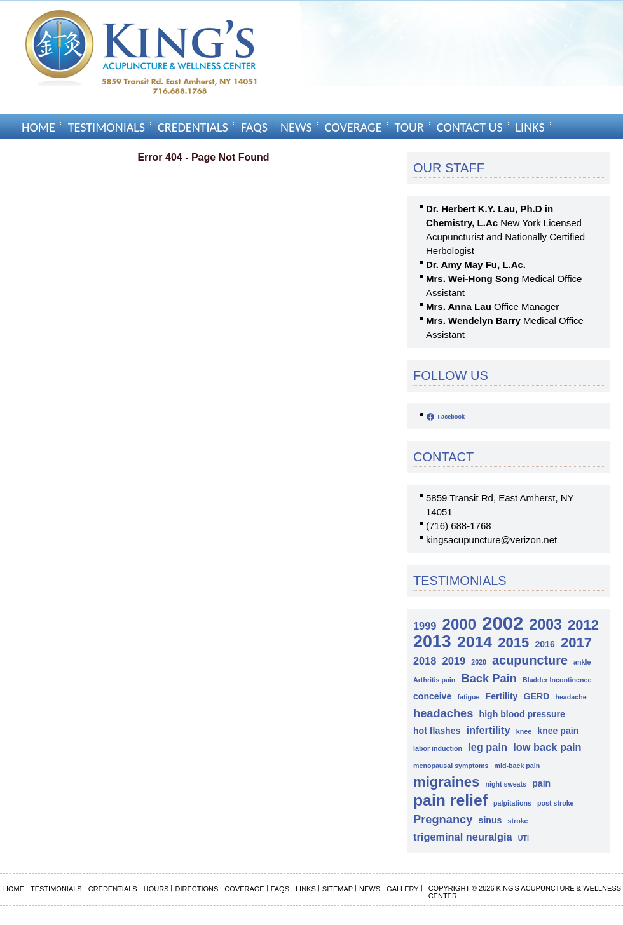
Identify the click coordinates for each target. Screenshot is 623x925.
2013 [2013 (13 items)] (432, 642)
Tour (409, 127)
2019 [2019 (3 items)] (453, 660)
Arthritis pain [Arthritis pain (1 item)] (434, 680)
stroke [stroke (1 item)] (518, 821)
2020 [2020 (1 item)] (478, 662)
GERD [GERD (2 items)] (537, 696)
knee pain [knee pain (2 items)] (557, 731)
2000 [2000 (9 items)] (459, 624)
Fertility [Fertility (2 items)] (502, 696)
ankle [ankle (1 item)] (582, 662)
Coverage (353, 127)
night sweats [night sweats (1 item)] (505, 784)
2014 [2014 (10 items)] (474, 642)
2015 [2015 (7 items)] (513, 643)
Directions (196, 889)
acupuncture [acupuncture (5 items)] (530, 660)
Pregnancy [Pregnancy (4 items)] (442, 819)
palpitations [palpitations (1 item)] (512, 803)
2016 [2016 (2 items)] (544, 644)
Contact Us (470, 127)
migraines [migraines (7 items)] (446, 782)
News (296, 127)
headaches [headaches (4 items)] (443, 713)
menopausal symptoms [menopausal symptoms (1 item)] (450, 765)
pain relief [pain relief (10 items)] (450, 800)
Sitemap (337, 889)
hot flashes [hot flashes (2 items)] (436, 731)
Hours (156, 889)
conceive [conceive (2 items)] (432, 696)
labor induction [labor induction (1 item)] (437, 748)
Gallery (403, 889)
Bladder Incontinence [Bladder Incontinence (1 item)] (557, 680)
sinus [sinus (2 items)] (490, 820)
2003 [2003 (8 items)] (546, 625)
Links (530, 127)
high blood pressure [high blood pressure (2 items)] (522, 714)
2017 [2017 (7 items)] (576, 643)
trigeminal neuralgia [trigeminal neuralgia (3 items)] (462, 836)
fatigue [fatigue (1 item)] (468, 697)
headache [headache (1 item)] (570, 697)
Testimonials (106, 127)
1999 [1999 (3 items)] (424, 625)
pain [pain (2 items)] (541, 783)
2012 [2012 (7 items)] (583, 625)
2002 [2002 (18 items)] (502, 623)
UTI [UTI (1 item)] (523, 838)
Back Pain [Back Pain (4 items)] (488, 678)
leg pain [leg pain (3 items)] (487, 747)
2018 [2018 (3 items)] (424, 660)
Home (38, 127)
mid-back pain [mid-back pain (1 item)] (517, 765)
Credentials (193, 127)
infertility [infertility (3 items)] (488, 730)
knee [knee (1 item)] (523, 731)
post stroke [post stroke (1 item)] (555, 803)
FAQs (254, 127)
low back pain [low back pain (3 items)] (547, 747)
